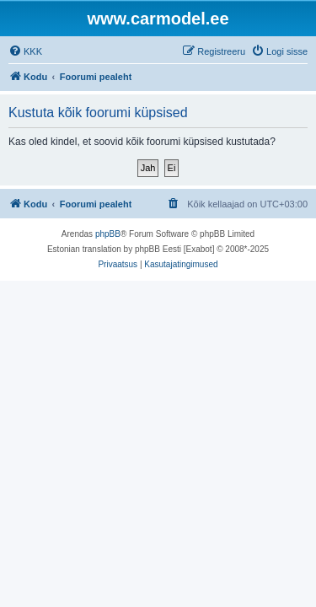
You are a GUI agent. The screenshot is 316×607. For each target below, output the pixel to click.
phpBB (108, 234)
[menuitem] (25, 51)
